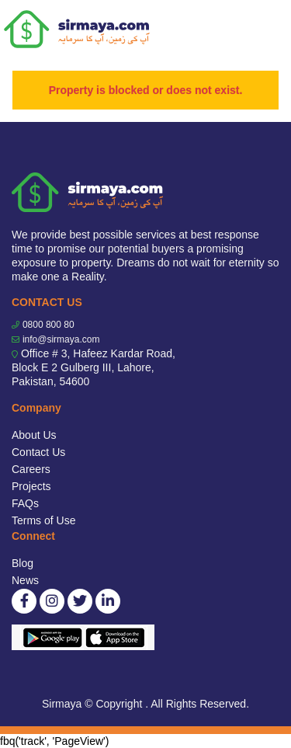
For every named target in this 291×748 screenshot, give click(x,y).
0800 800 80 (48, 324)
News (25, 580)
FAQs (25, 503)
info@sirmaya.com (61, 339)
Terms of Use (43, 520)
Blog (22, 563)
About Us (34, 435)
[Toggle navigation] (269, 29)
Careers (31, 469)
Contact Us (38, 452)
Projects (31, 486)
